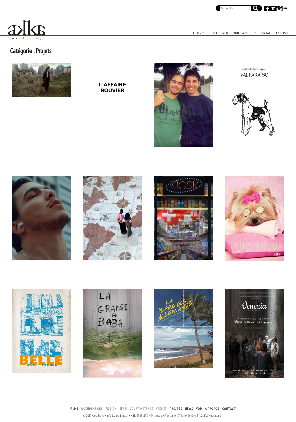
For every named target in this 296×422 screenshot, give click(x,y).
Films (197, 33)
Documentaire (91, 409)
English (282, 33)
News (226, 33)
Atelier (161, 409)
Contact (266, 33)
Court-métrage (141, 409)
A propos (249, 33)
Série (123, 409)
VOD (236, 33)
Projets (213, 33)
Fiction (111, 409)
